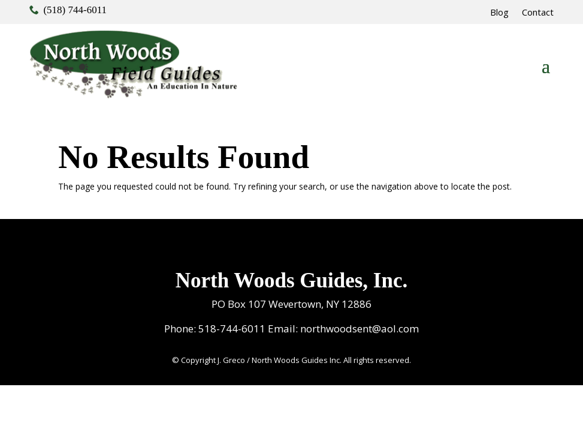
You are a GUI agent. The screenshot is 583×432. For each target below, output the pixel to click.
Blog (499, 13)
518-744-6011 (231, 328)
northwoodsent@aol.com (359, 328)
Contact (538, 13)
